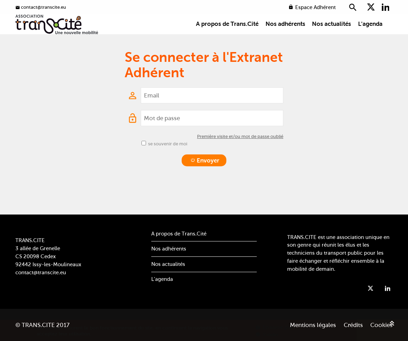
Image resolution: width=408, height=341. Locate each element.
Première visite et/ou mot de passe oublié (240, 155)
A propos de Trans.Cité (227, 35)
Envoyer (204, 179)
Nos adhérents (285, 35)
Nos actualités (331, 35)
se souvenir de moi (167, 163)
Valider (266, 334)
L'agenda (370, 35)
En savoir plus (274, 327)
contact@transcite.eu (40, 272)
